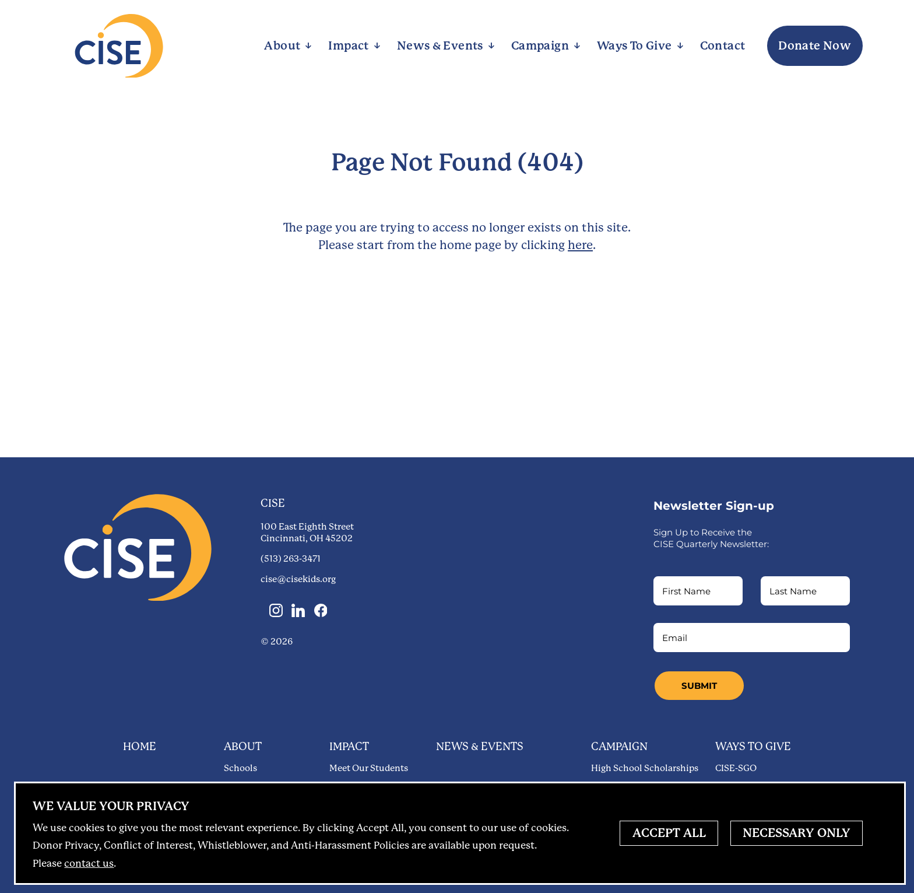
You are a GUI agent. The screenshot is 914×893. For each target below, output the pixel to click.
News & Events (479, 746)
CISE (273, 503)
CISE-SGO (736, 768)
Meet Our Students (368, 768)
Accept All (669, 833)
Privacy (111, 806)
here (580, 245)
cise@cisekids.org (298, 579)
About (243, 746)
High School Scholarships (644, 768)
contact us (89, 863)
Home (139, 746)
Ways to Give (753, 746)
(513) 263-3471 (291, 559)
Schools (240, 768)
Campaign (619, 746)
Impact (349, 746)
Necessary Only (796, 833)
